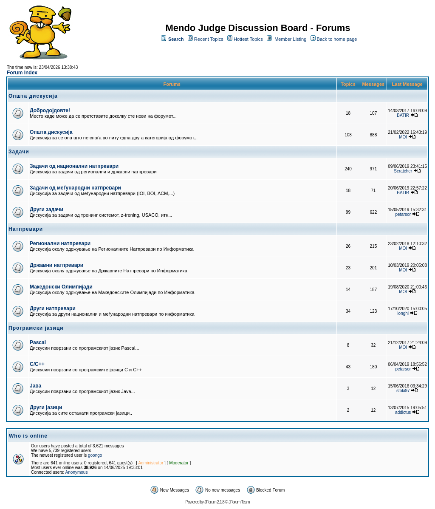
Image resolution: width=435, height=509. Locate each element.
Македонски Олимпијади (61, 287)
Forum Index (22, 73)
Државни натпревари (56, 265)
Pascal (38, 342)
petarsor (403, 214)
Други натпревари (53, 308)
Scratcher (403, 171)
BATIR (403, 115)
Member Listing (290, 39)
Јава (35, 386)
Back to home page (337, 39)
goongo (95, 455)
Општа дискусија (51, 132)
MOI (403, 137)
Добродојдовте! (50, 110)
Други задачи (46, 209)
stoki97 (403, 390)
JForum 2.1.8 (214, 502)
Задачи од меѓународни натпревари (75, 188)
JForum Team (239, 502)
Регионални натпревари (60, 243)
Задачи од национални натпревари (74, 166)
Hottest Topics (248, 39)
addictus (403, 412)
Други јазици (46, 407)
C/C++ (37, 364)
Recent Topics (208, 39)
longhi (403, 313)
